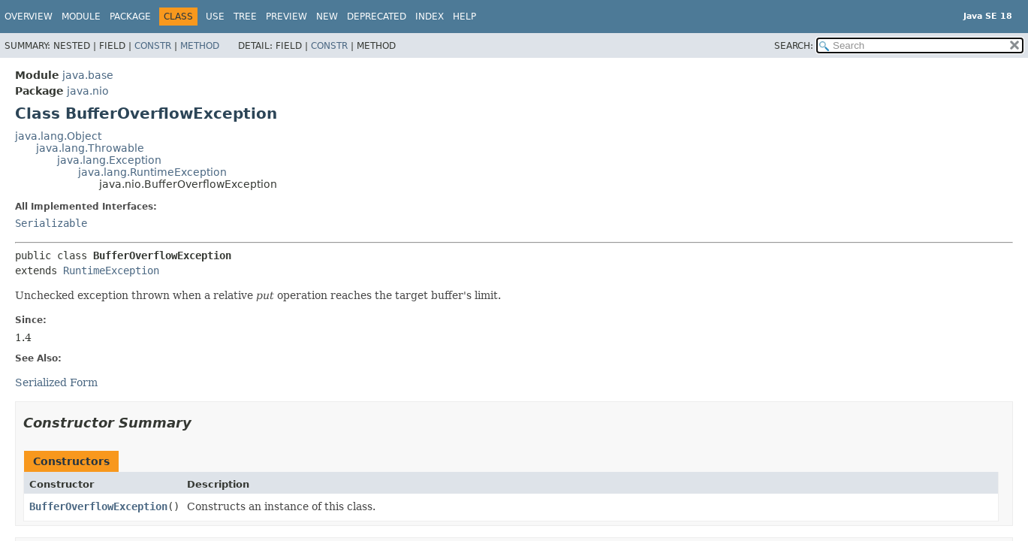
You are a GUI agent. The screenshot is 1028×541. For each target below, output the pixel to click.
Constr (152, 46)
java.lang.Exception (109, 160)
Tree (245, 16)
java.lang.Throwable (90, 148)
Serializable (51, 223)
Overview (29, 16)
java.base (87, 75)
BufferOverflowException (98, 506)
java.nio (88, 91)
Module (81, 16)
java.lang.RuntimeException (152, 172)
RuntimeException (111, 270)
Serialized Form (56, 382)
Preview (286, 16)
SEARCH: (793, 46)
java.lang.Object (58, 136)
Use (215, 16)
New (327, 16)
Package (130, 16)
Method (199, 46)
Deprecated (376, 16)
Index (429, 16)
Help (464, 16)
